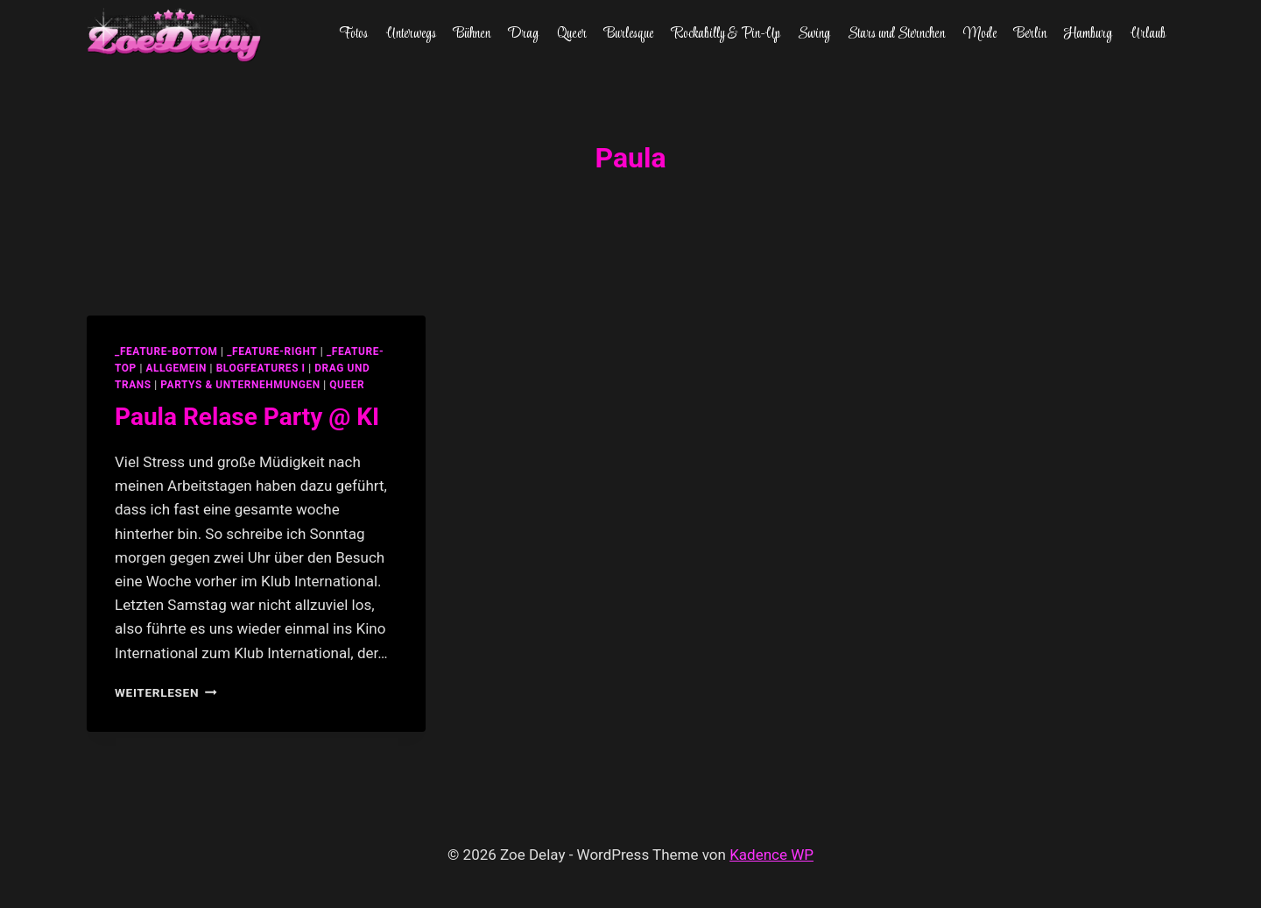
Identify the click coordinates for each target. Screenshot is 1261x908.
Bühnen (472, 34)
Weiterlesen (166, 692)
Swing (814, 34)
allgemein (176, 368)
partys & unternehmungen (240, 385)
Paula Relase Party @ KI (247, 416)
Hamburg (1088, 34)
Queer (572, 34)
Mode (980, 34)
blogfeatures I (261, 368)
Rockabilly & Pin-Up (726, 34)
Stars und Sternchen (896, 34)
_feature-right (272, 351)
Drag (523, 34)
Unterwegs (411, 34)
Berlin (1030, 34)
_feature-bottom (166, 351)
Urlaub (1148, 34)
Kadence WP (771, 854)
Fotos (353, 34)
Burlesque (628, 34)
